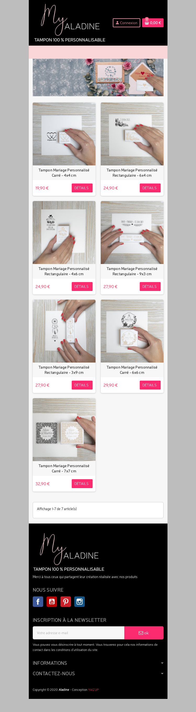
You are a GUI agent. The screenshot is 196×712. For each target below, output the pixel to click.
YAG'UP (93, 690)
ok (144, 632)
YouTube (52, 601)
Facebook (38, 601)
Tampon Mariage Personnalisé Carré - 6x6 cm (132, 370)
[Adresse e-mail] (79, 632)
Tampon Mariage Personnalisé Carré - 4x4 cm (63, 172)
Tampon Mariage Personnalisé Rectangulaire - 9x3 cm (132, 271)
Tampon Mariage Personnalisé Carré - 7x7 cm (63, 468)
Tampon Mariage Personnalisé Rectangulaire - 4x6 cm (63, 271)
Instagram (79, 601)
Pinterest (65, 601)
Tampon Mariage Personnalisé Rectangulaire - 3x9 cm (63, 370)
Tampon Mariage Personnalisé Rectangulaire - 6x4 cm (132, 172)
